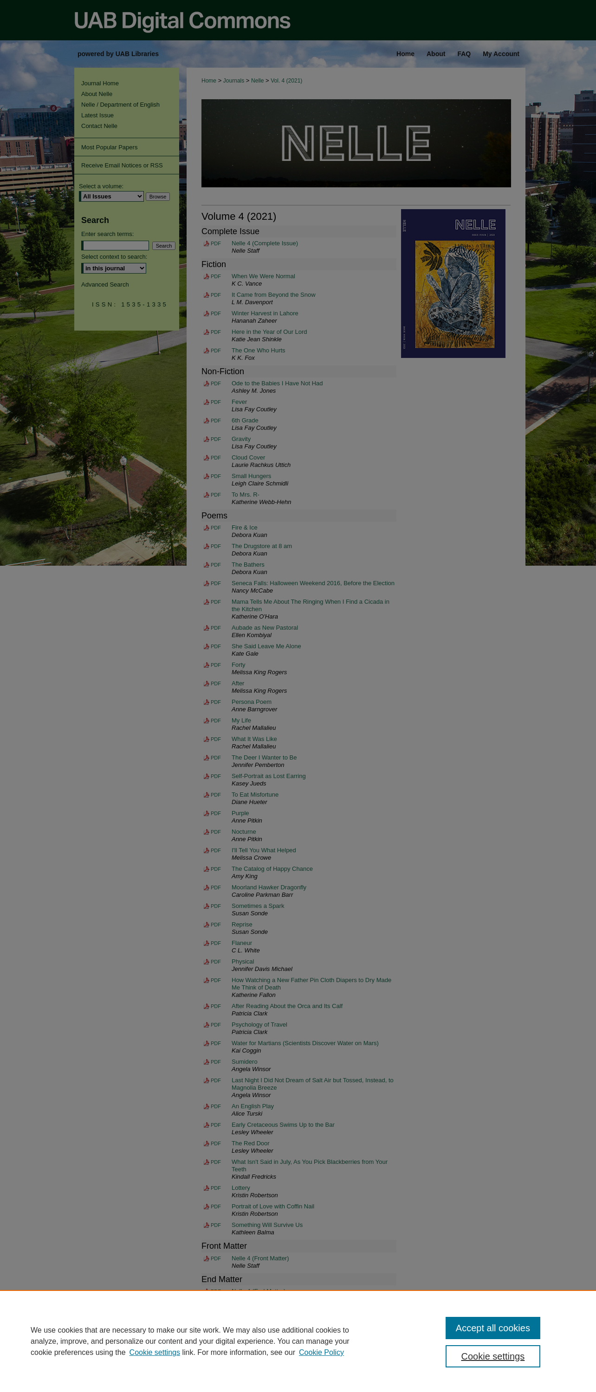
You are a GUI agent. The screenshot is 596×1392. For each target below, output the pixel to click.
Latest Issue (97, 115)
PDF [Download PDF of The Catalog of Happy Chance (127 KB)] (216, 869)
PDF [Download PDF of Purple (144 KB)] (216, 813)
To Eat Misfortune (255, 794)
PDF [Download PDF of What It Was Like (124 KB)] (216, 739)
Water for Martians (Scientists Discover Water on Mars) (305, 1043)
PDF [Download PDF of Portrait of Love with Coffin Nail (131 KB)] (216, 1206)
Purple (240, 813)
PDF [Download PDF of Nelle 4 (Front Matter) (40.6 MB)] (216, 1258)
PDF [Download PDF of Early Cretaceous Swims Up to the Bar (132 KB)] (216, 1125)
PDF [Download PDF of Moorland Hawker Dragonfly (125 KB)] (216, 887)
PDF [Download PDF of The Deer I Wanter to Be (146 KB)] (216, 757)
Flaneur (242, 942)
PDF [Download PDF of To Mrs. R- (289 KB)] (216, 495)
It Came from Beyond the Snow (274, 294)
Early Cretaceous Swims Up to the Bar (283, 1124)
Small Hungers (251, 476)
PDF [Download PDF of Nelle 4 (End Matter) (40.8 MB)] (216, 1291)
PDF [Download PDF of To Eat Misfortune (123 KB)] (216, 795)
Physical (243, 961)
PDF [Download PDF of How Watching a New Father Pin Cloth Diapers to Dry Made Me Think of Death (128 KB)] (216, 980)
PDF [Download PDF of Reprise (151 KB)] (216, 924)
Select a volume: (101, 186)
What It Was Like (254, 738)
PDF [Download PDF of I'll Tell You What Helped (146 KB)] (216, 850)
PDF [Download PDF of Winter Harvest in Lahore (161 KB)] (216, 313)
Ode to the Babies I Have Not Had (277, 383)
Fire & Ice (245, 527)
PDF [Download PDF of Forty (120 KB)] (216, 665)
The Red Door (251, 1143)
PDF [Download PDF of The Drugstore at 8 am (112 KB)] (216, 546)
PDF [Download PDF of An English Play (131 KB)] (216, 1106)
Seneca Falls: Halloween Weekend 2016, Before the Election (313, 583)
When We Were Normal (263, 276)
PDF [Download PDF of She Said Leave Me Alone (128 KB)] (216, 646)
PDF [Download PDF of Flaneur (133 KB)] (216, 943)
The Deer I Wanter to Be (264, 757)
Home (208, 80)
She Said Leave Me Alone (266, 646)
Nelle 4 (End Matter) (258, 1291)
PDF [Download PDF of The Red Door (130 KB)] (216, 1143)
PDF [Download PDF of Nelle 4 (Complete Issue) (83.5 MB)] (216, 243)
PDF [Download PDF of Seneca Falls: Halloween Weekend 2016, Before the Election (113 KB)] (216, 583)
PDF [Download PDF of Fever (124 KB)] (216, 402)
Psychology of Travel (259, 1024)
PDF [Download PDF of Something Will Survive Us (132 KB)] (216, 1225)
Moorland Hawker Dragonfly (269, 887)
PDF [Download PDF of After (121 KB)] (216, 683)
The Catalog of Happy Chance (272, 868)
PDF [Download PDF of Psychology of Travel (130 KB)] (216, 1025)
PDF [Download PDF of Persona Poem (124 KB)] (216, 702)
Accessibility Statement (266, 1383)
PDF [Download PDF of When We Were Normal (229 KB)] (216, 276)
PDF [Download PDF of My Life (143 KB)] (216, 720)
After (238, 683)
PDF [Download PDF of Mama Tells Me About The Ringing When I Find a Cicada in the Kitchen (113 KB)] (216, 602)
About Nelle (96, 93)
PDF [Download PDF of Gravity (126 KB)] (216, 439)
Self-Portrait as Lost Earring (269, 776)
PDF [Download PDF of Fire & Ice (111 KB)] (216, 527)
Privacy (316, 1383)
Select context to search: (114, 256)
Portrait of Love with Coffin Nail (273, 1206)
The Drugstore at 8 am (262, 546)
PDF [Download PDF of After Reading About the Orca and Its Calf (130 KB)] (216, 1006)
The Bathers (248, 564)
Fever (239, 401)
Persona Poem (252, 701)
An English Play (253, 1106)
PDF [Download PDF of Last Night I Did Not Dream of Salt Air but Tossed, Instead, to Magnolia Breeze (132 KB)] (216, 1080)
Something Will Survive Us (267, 1224)
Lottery (241, 1187)
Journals (233, 80)
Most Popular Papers (109, 147)
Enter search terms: (107, 233)
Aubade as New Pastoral (265, 627)
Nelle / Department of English (120, 104)
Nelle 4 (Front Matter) (260, 1258)
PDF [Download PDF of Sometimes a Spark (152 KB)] (216, 906)
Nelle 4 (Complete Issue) (265, 243)
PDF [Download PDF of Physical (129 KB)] (216, 961)
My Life (241, 720)
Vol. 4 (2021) (286, 80)
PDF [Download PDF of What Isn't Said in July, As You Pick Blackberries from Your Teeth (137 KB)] (216, 1162)
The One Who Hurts (258, 350)
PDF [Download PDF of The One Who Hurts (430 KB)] (216, 350)
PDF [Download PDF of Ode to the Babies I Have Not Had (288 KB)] (216, 383)
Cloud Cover (248, 457)
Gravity (241, 438)
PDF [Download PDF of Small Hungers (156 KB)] (216, 476)
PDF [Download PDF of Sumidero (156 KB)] (216, 1062)
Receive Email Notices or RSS (122, 165)
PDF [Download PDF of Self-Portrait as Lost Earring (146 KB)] (216, 776)
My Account (211, 1383)
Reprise (242, 924)
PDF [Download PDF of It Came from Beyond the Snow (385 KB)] (216, 295)
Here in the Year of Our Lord (269, 331)
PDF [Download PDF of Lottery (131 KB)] (216, 1188)
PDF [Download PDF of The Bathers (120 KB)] (216, 565)
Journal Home (100, 83)
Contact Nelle (99, 125)
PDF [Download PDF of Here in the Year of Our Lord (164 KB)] (216, 332)
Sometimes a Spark (258, 905)
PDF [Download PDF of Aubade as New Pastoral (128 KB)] (216, 628)
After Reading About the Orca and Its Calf (287, 1005)
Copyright (349, 1383)
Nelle (257, 80)
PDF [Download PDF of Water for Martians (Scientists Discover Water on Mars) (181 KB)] (216, 1043)
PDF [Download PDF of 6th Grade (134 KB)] (216, 420)
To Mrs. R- (245, 494)
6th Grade (245, 420)
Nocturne (244, 831)
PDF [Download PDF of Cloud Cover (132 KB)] (216, 457)
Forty (239, 664)
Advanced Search (105, 284)
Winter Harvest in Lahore (265, 313)
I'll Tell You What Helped (264, 850)
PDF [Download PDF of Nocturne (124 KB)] (216, 832)
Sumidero (245, 1061)
